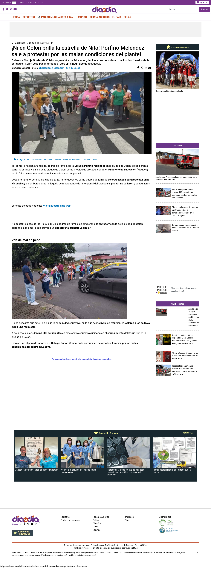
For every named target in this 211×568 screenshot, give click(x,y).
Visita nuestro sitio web (57, 205)
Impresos (129, 517)
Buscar (204, 9)
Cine (127, 520)
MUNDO (82, 17)
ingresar (202, 2)
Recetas (96, 530)
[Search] (182, 9)
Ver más (188, 432)
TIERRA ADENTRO (100, 17)
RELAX (127, 17)
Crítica (96, 520)
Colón (94, 160)
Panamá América (101, 517)
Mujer (95, 526)
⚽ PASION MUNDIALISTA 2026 (55, 17)
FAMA (16, 17)
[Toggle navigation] (14, 2)
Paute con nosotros (70, 520)
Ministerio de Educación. (42, 160)
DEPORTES (29, 17)
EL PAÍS (116, 17)
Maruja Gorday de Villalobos (67, 160)
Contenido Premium (177, 47)
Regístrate (66, 517)
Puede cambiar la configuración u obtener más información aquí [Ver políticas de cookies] (68, 555)
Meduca (86, 160)
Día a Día (97, 523)
